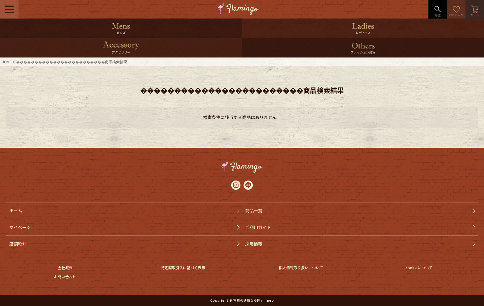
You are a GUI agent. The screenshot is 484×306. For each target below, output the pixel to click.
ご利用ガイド (258, 227)
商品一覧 (253, 210)
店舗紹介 (18, 243)
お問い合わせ (65, 276)
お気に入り (456, 9)
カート (474, 9)
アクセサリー (121, 52)
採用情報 (253, 243)
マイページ (20, 227)
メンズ (121, 32)
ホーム (15, 210)
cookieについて (419, 267)
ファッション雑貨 (363, 52)
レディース (363, 32)
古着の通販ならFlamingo (253, 300)
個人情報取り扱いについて (301, 267)
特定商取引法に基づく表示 (183, 267)
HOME (7, 61)
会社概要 (65, 267)
